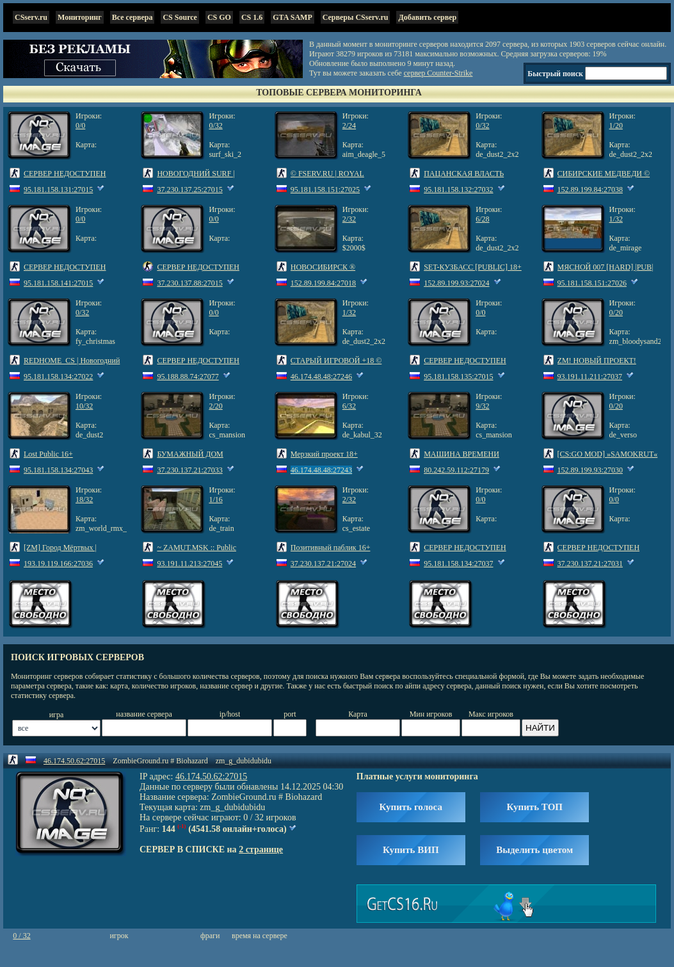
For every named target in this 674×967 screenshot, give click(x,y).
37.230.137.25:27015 (189, 189)
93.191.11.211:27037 (590, 376)
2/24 (349, 125)
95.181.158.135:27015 (458, 376)
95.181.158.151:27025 (325, 189)
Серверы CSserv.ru (356, 17)
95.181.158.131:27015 (58, 189)
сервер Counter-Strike (438, 73)
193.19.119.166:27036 (58, 563)
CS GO (219, 17)
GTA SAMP (292, 17)
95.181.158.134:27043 (58, 470)
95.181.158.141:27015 (58, 283)
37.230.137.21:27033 (189, 470)
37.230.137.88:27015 (189, 283)
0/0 (80, 125)
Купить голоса (411, 807)
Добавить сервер (427, 17)
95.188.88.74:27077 (187, 376)
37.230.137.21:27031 (590, 563)
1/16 (215, 499)
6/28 (482, 219)
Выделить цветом (534, 850)
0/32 (215, 125)
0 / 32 (21, 935)
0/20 (616, 312)
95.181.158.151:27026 (592, 283)
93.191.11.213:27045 (189, 563)
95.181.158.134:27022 (58, 376)
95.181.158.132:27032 (458, 189)
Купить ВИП (411, 850)
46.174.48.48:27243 (321, 470)
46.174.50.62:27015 (74, 760)
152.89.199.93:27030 (590, 470)
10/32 (84, 406)
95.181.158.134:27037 (458, 563)
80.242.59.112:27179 (456, 470)
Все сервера (132, 17)
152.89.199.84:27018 (323, 283)
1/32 (616, 219)
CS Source (180, 17)
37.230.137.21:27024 (323, 563)
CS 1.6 (251, 17)
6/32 (349, 406)
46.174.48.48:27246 (321, 376)
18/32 (84, 499)
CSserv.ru (31, 17)
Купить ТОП (535, 807)
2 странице (261, 849)
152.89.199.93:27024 (456, 283)
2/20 (215, 406)
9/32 (482, 406)
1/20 (616, 125)
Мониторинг (80, 17)
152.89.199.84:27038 (590, 189)
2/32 (349, 219)
